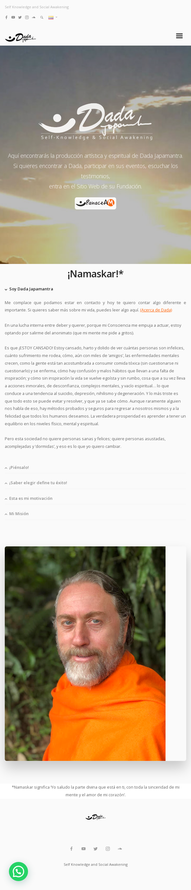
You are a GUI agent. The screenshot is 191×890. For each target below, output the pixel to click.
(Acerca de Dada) (156, 310)
